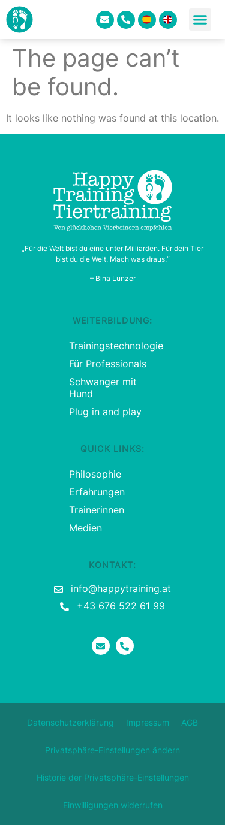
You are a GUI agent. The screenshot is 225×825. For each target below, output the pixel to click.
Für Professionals (107, 364)
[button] (200, 19)
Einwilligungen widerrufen (113, 805)
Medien (85, 528)
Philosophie (95, 474)
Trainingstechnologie (112, 346)
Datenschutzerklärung (70, 722)
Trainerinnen (96, 510)
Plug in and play (105, 412)
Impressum (147, 722)
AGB (189, 722)
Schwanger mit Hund (103, 388)
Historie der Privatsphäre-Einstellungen (113, 777)
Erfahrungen (97, 492)
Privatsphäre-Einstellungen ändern (112, 750)
